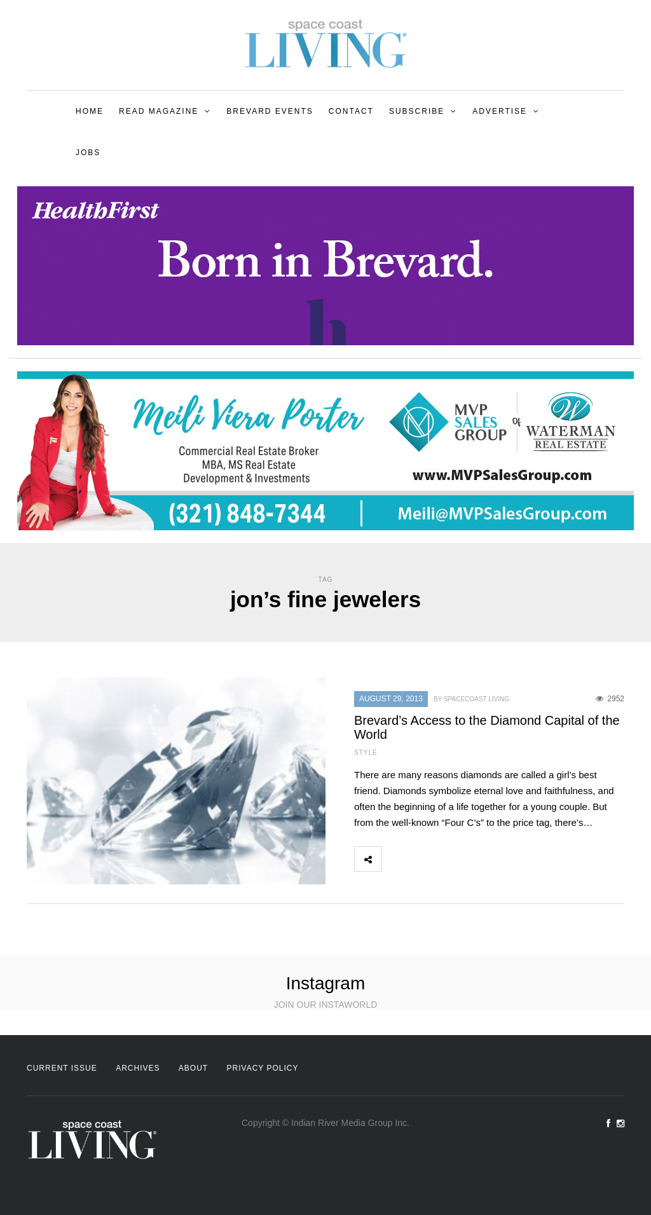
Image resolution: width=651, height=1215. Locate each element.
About (193, 1068)
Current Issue (62, 1068)
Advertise (499, 111)
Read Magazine (158, 111)
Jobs (88, 152)
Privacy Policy (263, 1068)
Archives (138, 1068)
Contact (351, 111)
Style (366, 752)
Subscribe (416, 111)
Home (90, 111)
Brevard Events (269, 111)
